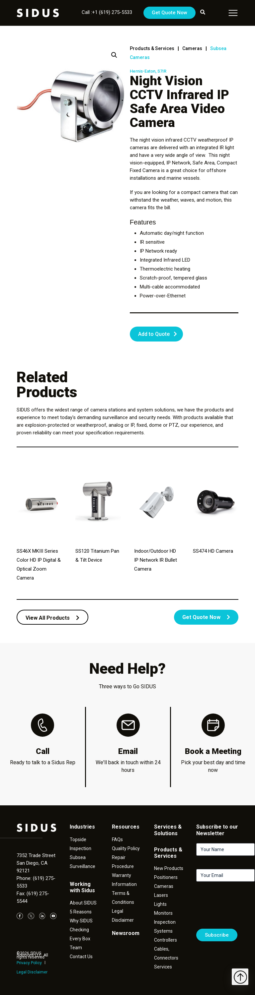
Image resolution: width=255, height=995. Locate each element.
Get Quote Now (169, 13)
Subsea (78, 857)
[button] (114, 55)
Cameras (192, 48)
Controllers (165, 940)
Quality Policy (126, 848)
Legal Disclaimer (32, 972)
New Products (168, 868)
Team (76, 947)
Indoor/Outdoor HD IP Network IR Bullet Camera (155, 560)
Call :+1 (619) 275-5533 (107, 12)
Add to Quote (154, 334)
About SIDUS (83, 902)
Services (163, 966)
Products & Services (152, 48)
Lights (160, 904)
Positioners (166, 877)
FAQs (117, 839)
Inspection (80, 848)
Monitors (163, 913)
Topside (78, 839)
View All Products (52, 618)
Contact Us (81, 956)
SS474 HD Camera (213, 551)
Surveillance (82, 866)
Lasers (161, 895)
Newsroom (125, 933)
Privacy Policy (29, 963)
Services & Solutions (168, 830)
